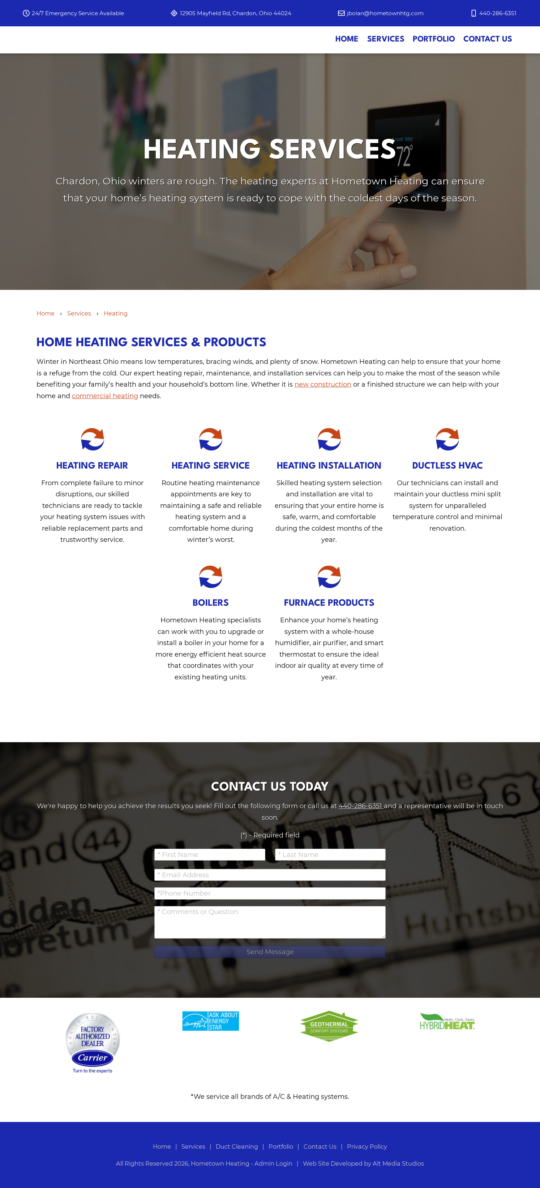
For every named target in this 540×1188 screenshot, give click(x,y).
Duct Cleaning (238, 1146)
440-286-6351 (361, 806)
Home (347, 56)
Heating (116, 346)
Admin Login (273, 1163)
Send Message (270, 952)
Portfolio (434, 56)
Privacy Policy (367, 1146)
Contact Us (487, 56)
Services (385, 56)
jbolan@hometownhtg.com (385, 13)
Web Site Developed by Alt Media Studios (363, 1163)
